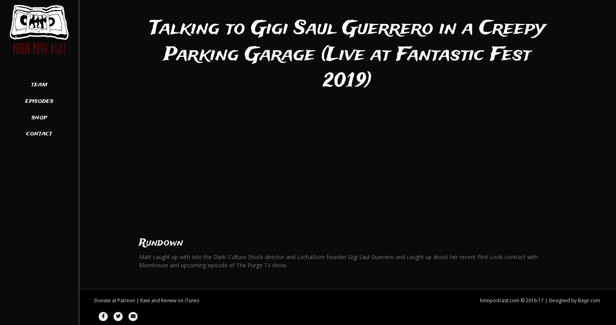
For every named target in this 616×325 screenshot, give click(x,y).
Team (39, 84)
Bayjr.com (589, 300)
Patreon (126, 300)
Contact (39, 134)
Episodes (39, 101)
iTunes (192, 300)
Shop (39, 117)
